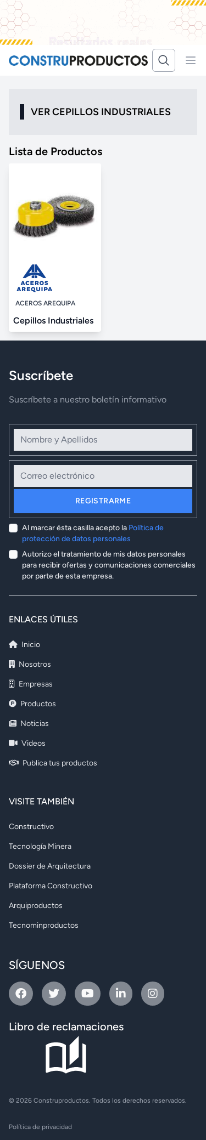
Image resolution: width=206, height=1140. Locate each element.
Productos (32, 703)
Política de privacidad (40, 1127)
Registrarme (103, 501)
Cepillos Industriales (53, 320)
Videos (27, 743)
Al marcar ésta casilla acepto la (93, 533)
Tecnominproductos (44, 925)
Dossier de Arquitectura (50, 866)
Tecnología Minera (40, 846)
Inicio (24, 644)
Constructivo (31, 826)
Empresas (31, 684)
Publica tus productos (53, 763)
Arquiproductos (36, 905)
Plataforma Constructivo (50, 886)
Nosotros (30, 664)
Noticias (29, 723)
